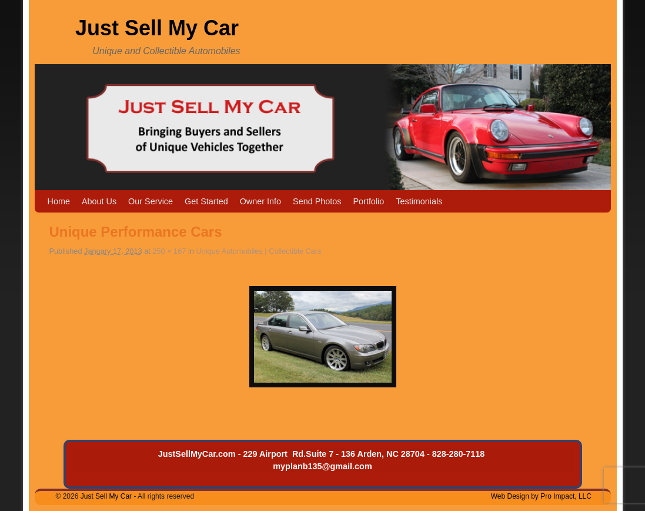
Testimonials (419, 201)
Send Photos (317, 201)
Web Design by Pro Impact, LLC (541, 496)
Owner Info (260, 201)
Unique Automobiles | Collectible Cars (258, 251)
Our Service (150, 201)
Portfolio (368, 201)
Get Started (206, 201)
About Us (99, 201)
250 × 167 (169, 251)
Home (59, 201)
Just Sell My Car (157, 28)
